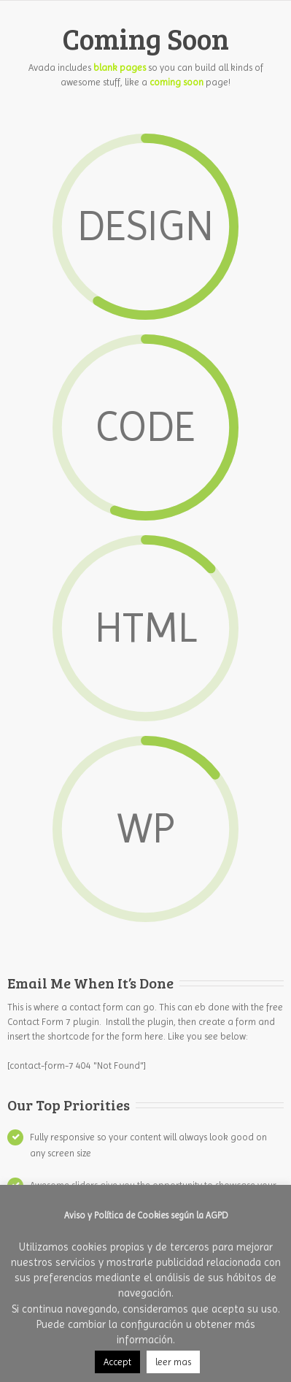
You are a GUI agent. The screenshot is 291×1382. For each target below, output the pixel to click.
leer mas (173, 1361)
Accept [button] (117, 1361)
